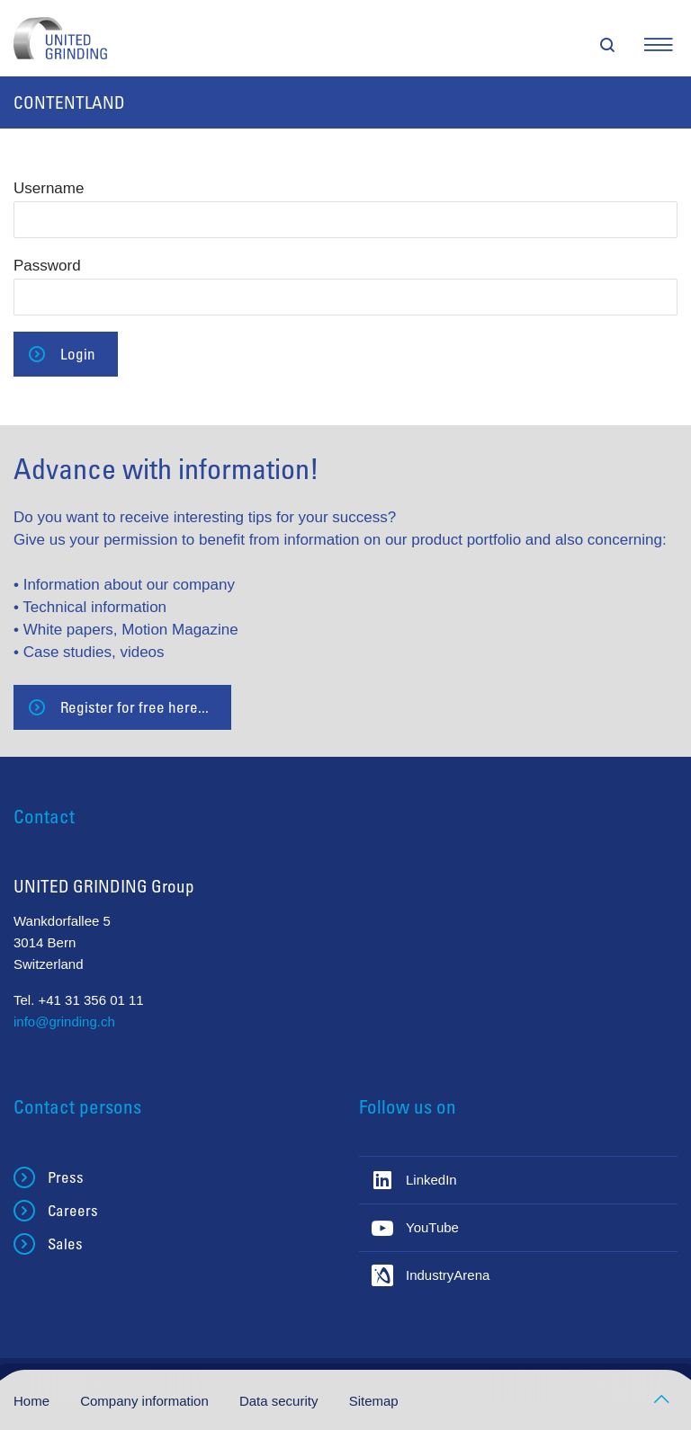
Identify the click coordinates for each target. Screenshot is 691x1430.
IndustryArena (447, 1275)
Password (47, 265)
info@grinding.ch (64, 1021)
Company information (146, 1400)
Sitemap (374, 1400)
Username (48, 188)
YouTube (432, 1227)
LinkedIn (431, 1179)
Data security (280, 1400)
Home (33, 1400)
